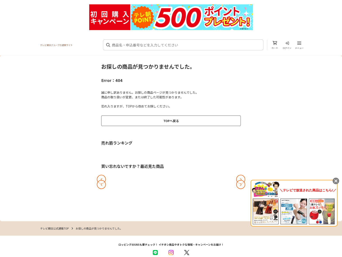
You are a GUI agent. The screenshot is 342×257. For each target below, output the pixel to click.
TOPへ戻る (171, 121)
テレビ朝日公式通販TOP (54, 228)
